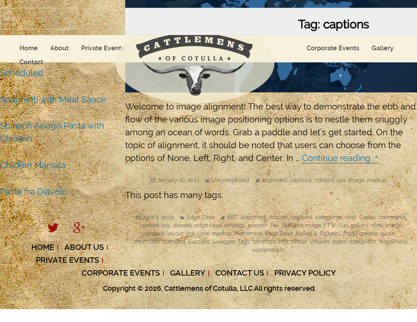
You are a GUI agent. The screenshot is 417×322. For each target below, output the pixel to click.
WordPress (393, 242)
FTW (330, 225)
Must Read (279, 233)
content (324, 180)
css (341, 180)
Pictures (330, 233)
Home (29, 48)
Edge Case (200, 217)
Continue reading (340, 158)
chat (351, 217)
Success (198, 242)
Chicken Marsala (33, 165)
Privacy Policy (305, 273)
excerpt (258, 225)
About (59, 48)
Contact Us (239, 273)
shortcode (147, 242)
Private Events (102, 48)
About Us (84, 247)
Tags (244, 242)
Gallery (383, 48)
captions (301, 180)
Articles (278, 217)
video (339, 242)
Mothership (248, 233)
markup (377, 180)
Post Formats (360, 233)
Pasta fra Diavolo (33, 191)
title (283, 242)
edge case (208, 225)
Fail (274, 225)
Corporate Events (333, 48)
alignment (274, 180)
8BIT (232, 217)
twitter (299, 242)
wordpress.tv (268, 250)
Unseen (319, 242)
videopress (362, 242)
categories (329, 217)
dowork (182, 225)
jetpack (155, 233)
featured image (301, 225)
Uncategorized (230, 180)
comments (392, 217)
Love (203, 233)
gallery (359, 225)
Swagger (223, 242)
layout (175, 233)
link (190, 233)
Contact (31, 62)
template (264, 242)
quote (387, 233)
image (356, 180)
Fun (343, 225)
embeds (234, 225)
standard (173, 242)
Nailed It (306, 233)
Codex (367, 217)
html (377, 225)
